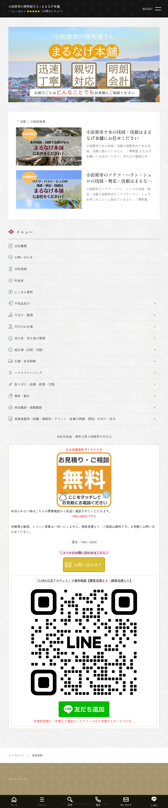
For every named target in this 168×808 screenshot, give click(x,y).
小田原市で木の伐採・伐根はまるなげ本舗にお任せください (119, 135)
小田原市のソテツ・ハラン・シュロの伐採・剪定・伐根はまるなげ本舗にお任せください (119, 181)
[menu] (153, 9)
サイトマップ (17, 779)
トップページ (16, 755)
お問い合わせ (86, 564)
